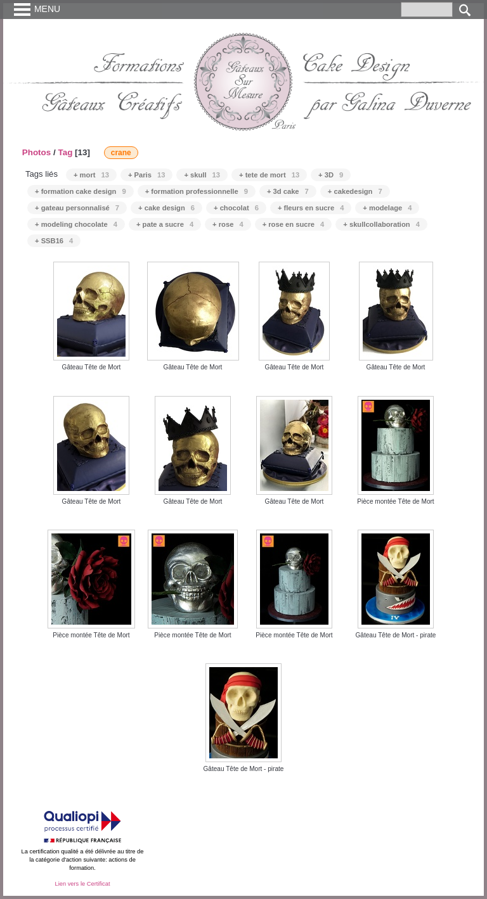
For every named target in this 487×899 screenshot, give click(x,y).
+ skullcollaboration (381, 224)
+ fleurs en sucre (311, 208)
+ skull (202, 175)
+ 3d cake (288, 191)
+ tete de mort (269, 175)
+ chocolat (236, 208)
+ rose (228, 224)
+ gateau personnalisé (77, 208)
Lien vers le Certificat (82, 884)
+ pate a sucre (164, 224)
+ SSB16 (54, 241)
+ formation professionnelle (196, 191)
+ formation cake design (80, 191)
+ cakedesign (355, 191)
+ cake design (166, 208)
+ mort (91, 175)
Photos (36, 152)
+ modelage (387, 208)
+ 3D (330, 175)
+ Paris (146, 175)
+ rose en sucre (294, 224)
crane (121, 152)
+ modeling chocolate (76, 224)
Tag (65, 152)
